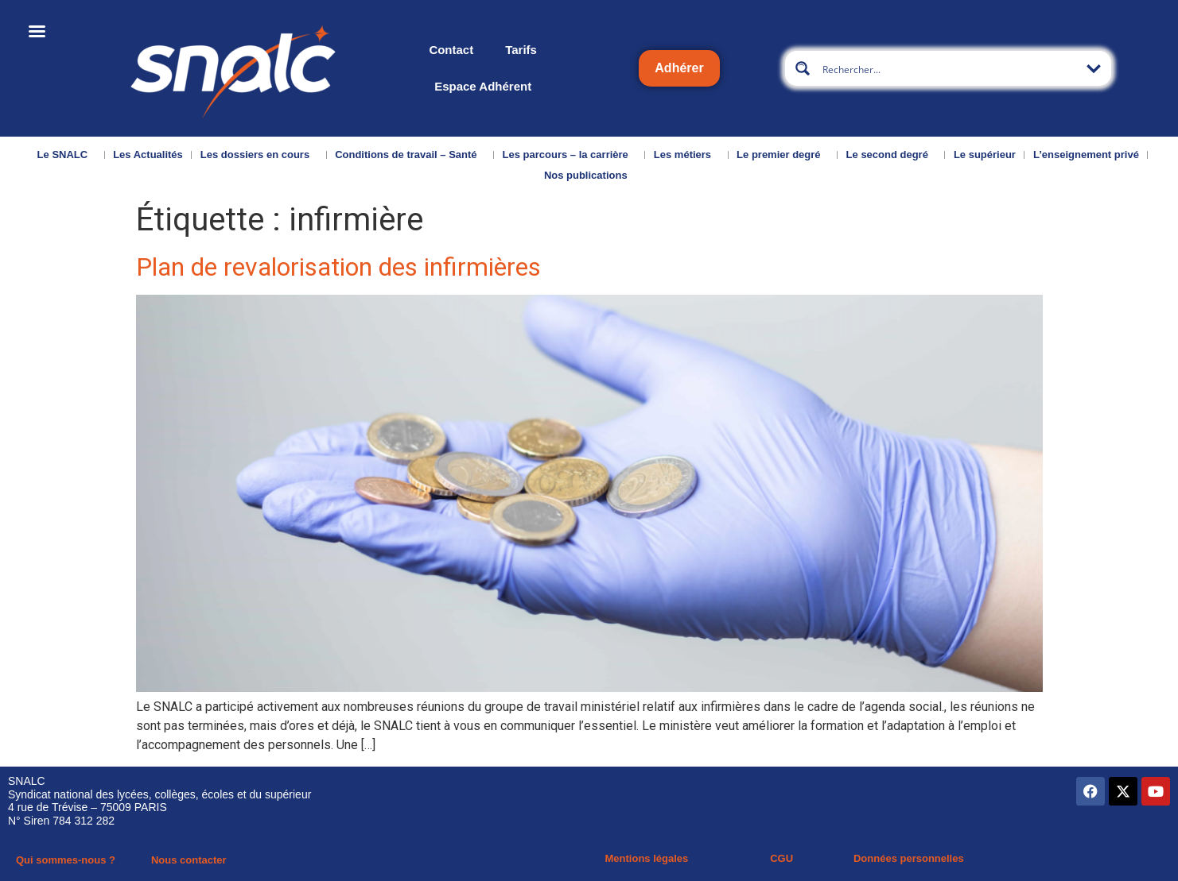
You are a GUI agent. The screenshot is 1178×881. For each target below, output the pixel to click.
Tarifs (521, 49)
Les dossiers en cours (258, 155)
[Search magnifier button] (802, 68)
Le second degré (891, 155)
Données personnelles (908, 858)
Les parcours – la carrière (569, 155)
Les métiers (686, 155)
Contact (451, 49)
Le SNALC (66, 155)
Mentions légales (647, 858)
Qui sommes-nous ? (65, 860)
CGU (781, 858)
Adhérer (679, 68)
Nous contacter (189, 860)
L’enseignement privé (1086, 154)
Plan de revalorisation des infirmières (338, 267)
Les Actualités (148, 154)
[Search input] (948, 68)
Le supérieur (985, 154)
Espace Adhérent (482, 86)
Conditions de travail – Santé (409, 155)
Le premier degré (783, 155)
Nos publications (590, 176)
